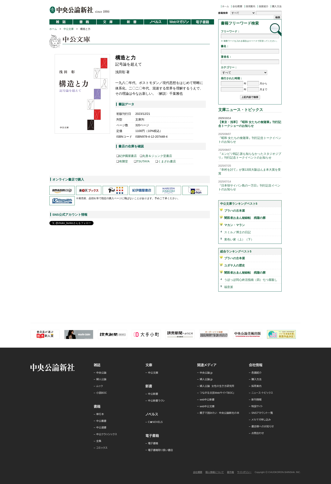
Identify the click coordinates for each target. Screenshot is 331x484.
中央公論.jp (206, 372)
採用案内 (256, 386)
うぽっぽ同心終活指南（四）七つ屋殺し (250, 279)
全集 (98, 441)
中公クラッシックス (106, 434)
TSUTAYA (143, 161)
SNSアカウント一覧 (262, 412)
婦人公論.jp (206, 379)
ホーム (53, 28)
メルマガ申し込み (261, 419)
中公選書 (101, 427)
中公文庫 (69, 28)
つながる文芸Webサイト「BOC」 (217, 392)
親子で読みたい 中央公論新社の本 (219, 412)
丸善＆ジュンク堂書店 (157, 156)
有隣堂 (123, 161)
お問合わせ (257, 433)
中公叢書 (101, 421)
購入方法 (256, 379)
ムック (99, 386)
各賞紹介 (256, 372)
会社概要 (197, 472)
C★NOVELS (155, 422)
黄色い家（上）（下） (239, 239)
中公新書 (153, 393)
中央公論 (101, 372)
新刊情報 (256, 399)
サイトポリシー (244, 472)
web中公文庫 (207, 406)
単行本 (100, 414)
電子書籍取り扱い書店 (160, 450)
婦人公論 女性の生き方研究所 (217, 386)
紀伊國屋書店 (128, 156)
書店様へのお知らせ (262, 426)
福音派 (228, 287)
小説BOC (101, 392)
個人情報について (214, 472)
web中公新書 (207, 399)
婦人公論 (101, 379)
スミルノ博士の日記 (237, 232)
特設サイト (257, 406)
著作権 (230, 472)
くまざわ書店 (167, 161)
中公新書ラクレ (156, 400)
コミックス (101, 447)
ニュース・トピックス (262, 392)
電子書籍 (153, 443)
